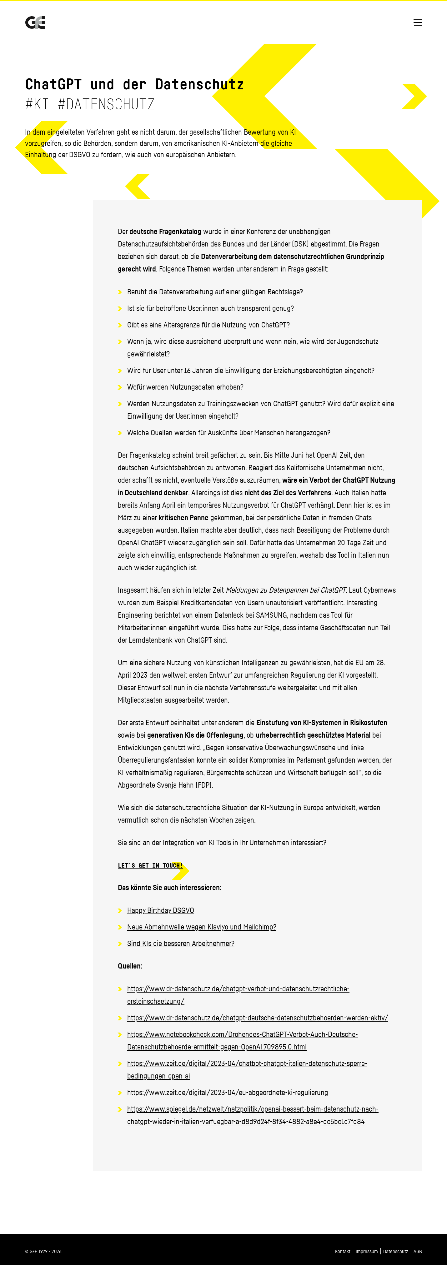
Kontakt (342, 1251)
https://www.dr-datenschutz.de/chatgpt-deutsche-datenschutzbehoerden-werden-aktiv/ (257, 1017)
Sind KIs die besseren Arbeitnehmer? (180, 943)
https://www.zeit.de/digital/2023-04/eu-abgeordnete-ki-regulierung (227, 1092)
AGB (418, 1251)
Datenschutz (395, 1251)
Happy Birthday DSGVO (160, 910)
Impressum (367, 1251)
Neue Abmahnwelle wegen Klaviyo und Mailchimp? (201, 926)
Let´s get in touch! (150, 866)
